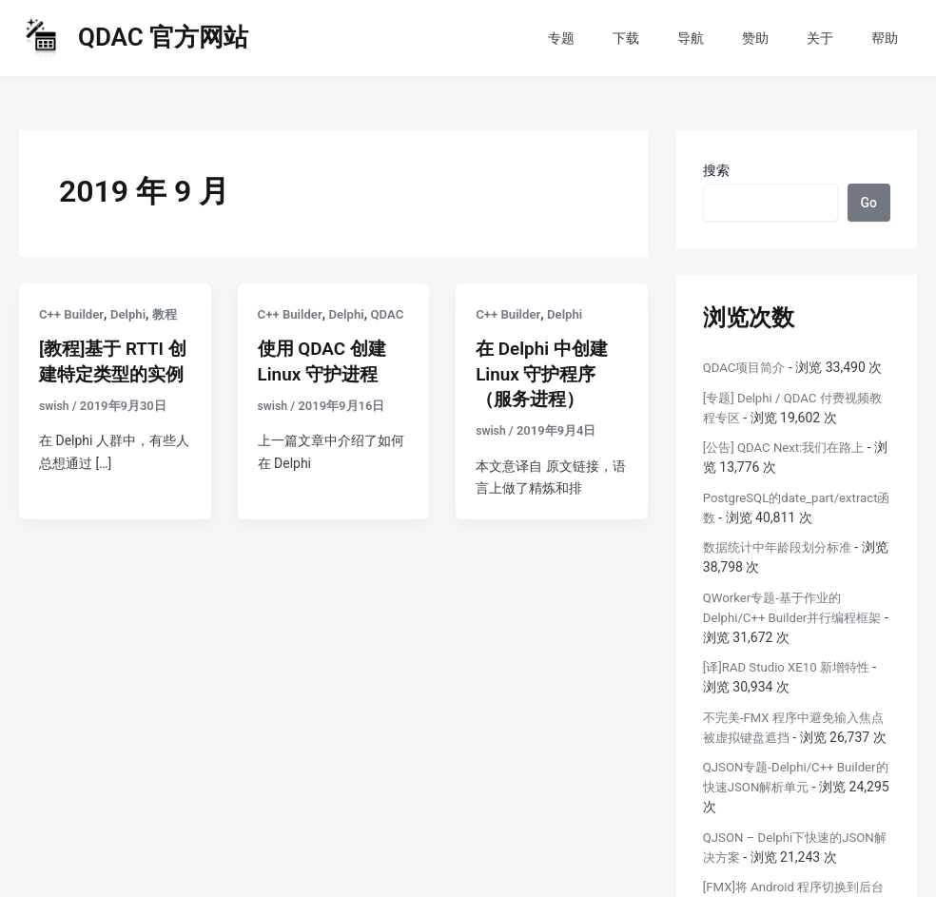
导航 (730, 38)
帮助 (890, 38)
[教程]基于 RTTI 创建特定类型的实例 (105, 373)
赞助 (783, 38)
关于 (837, 38)
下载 (677, 38)
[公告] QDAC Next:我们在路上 (789, 447)
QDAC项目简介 (747, 367)
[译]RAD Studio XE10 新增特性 (792, 666)
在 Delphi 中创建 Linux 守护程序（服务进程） (545, 373)
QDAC (275, 335)
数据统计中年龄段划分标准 (783, 547)
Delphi (132, 314)
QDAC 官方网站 (163, 37)
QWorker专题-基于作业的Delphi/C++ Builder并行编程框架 (792, 617)
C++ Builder (73, 314)
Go (869, 202)
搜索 (716, 170)
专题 (624, 38)
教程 (171, 314)
